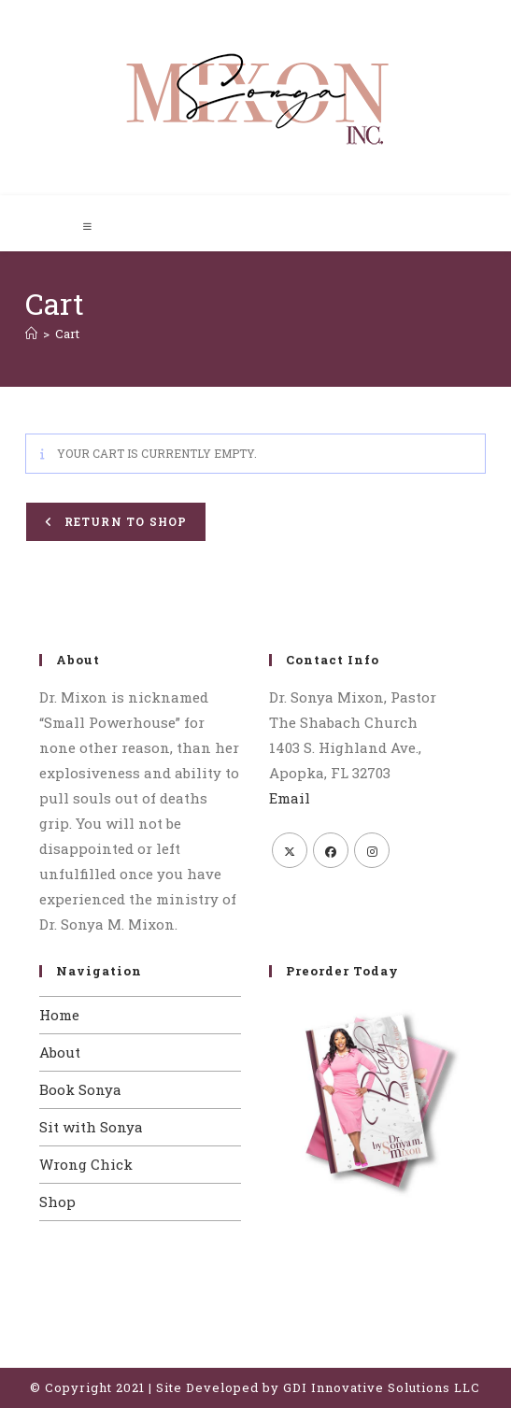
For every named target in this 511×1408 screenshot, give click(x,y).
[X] (289, 850)
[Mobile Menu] (88, 226)
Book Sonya (80, 1089)
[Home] (31, 333)
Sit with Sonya (91, 1126)
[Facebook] (330, 850)
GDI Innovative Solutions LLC (381, 1387)
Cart (67, 333)
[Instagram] (372, 850)
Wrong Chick (86, 1164)
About (59, 1052)
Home (59, 1014)
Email (289, 798)
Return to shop (123, 521)
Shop (57, 1201)
